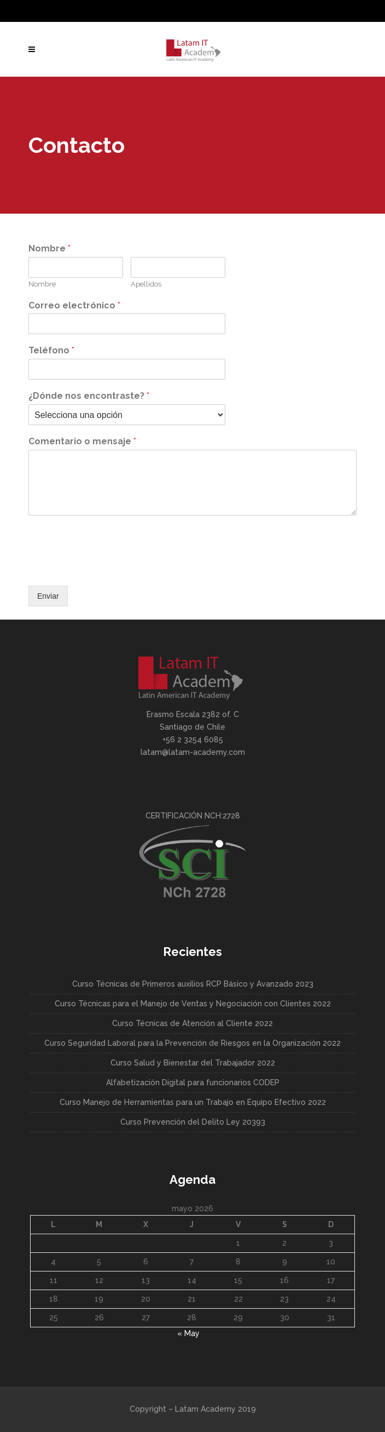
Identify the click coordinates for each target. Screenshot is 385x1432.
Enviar (48, 596)
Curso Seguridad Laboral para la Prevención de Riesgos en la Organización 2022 (192, 1043)
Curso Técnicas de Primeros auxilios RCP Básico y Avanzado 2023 (192, 984)
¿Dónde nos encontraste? (88, 396)
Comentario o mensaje (82, 441)
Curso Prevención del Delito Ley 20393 (192, 1122)
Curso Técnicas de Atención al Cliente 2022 (192, 1023)
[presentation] (111, 567)
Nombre (49, 248)
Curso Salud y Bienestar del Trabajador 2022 (192, 1062)
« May (188, 1333)
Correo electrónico (74, 305)
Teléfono (51, 350)
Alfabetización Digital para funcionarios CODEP (192, 1082)
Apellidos (146, 284)
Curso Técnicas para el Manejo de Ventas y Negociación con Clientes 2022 (193, 1003)
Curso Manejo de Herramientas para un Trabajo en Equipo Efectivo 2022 (193, 1102)
